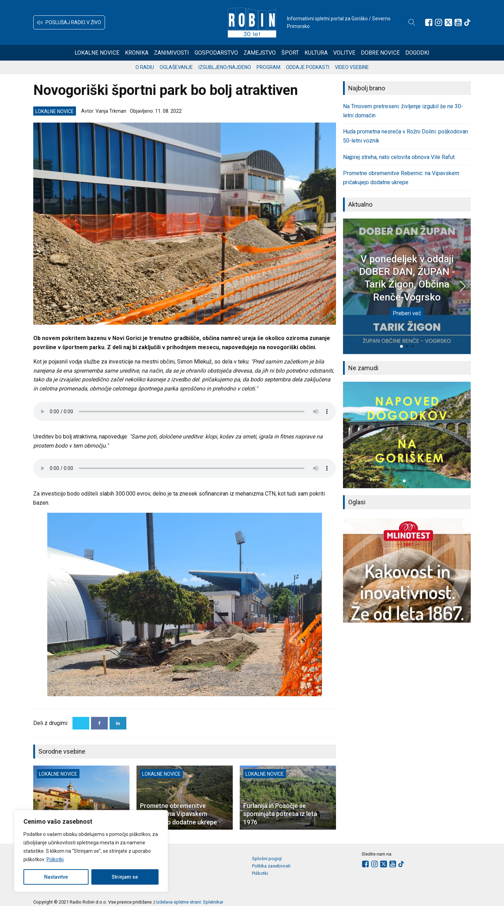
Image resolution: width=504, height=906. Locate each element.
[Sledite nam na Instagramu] (438, 22)
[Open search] (412, 22)
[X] (80, 723)
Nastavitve (56, 877)
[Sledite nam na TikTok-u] (467, 22)
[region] (91, 851)
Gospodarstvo (216, 52)
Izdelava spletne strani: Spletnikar (189, 902)
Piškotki (55, 859)
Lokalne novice (97, 52)
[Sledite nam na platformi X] (448, 22)
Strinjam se (125, 877)
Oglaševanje (176, 67)
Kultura (316, 52)
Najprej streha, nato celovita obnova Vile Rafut (399, 157)
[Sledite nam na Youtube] (458, 22)
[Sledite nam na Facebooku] (429, 22)
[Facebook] (99, 723)
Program (268, 67)
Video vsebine (352, 67)
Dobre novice (380, 52)
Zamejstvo (260, 52)
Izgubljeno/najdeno (224, 67)
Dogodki (417, 52)
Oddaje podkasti (307, 67)
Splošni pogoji (267, 858)
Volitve (344, 52)
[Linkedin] (118, 723)
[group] (407, 435)
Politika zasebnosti (271, 866)
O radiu (144, 67)
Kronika (136, 52)
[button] (69, 22)
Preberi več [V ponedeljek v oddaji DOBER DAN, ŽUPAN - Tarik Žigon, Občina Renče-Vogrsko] (407, 313)
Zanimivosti (171, 52)
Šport (290, 52)
